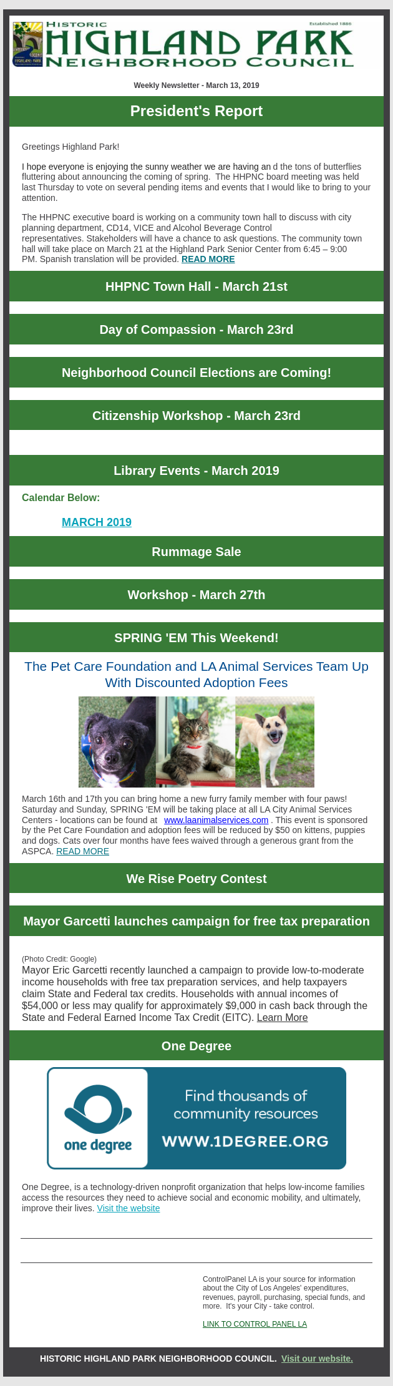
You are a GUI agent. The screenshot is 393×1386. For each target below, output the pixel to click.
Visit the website (128, 1208)
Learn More (282, 1017)
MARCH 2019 (97, 522)
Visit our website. (317, 1359)
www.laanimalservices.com (216, 820)
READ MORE (208, 259)
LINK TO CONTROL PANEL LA (255, 1324)
